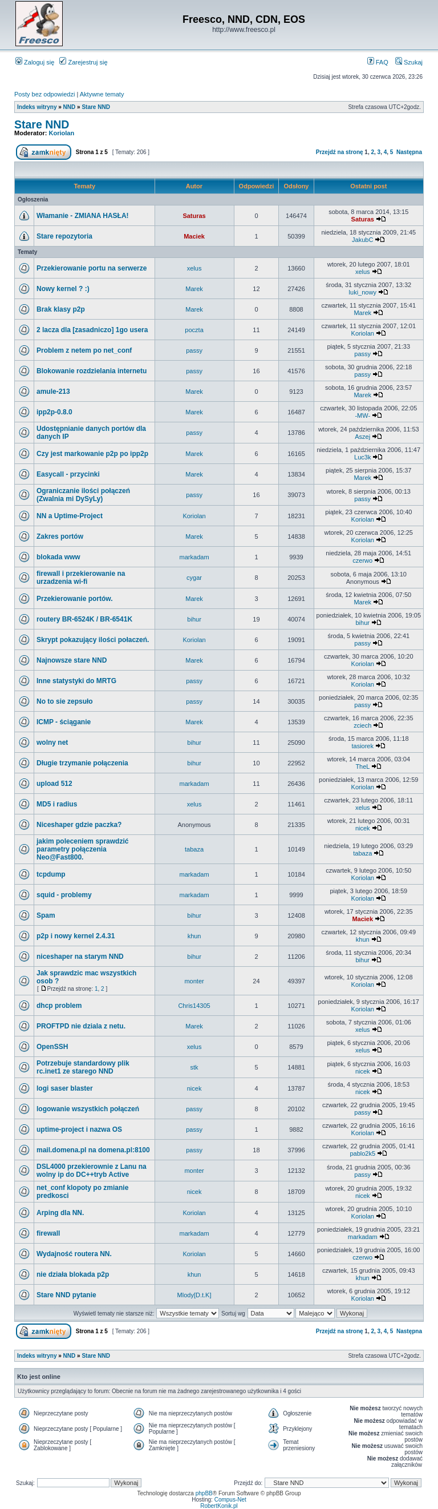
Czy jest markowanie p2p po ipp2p (92, 454)
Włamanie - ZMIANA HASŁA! (82, 216)
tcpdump (51, 874)
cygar (194, 577)
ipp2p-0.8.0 (54, 412)
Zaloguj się (34, 62)
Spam (45, 915)
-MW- (362, 415)
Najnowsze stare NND (71, 660)
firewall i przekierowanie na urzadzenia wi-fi (80, 578)
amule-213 (53, 392)
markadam (194, 557)
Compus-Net (230, 1499)
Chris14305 (194, 1005)
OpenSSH (52, 1047)
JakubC (362, 239)
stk (194, 1067)
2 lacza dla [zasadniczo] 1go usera (92, 330)
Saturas (193, 215)
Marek (194, 288)
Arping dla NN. (60, 1213)
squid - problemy (64, 895)
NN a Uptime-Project (69, 516)
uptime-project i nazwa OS (79, 1129)
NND (69, 107)
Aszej (362, 436)
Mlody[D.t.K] (194, 1295)
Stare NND (96, 107)
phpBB (204, 1493)
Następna (409, 152)
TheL (362, 766)
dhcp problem (59, 1006)
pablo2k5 (362, 1153)
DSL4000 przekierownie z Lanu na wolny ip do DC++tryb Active (91, 1171)
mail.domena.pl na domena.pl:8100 (93, 1150)
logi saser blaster (64, 1088)
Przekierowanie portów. (74, 599)
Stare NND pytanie (66, 1295)
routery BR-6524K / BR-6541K (84, 619)
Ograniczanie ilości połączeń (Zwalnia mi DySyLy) (83, 495)
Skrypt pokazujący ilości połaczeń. (92, 640)
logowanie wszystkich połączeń (87, 1109)
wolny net (52, 743)
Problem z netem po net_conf (84, 350)
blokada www (58, 557)
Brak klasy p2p (60, 309)
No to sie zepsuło (64, 701)
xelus (194, 268)
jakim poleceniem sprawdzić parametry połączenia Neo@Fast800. (82, 849)
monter (194, 981)
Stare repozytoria (64, 236)
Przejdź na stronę (339, 152)
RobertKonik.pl (219, 1506)
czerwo (362, 560)
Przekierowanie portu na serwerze (91, 268)
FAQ (377, 62)
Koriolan (62, 133)
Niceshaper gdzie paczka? (78, 825)
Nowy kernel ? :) (63, 289)
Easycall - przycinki (68, 474)
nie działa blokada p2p (72, 1274)
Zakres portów (59, 536)
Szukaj (409, 62)
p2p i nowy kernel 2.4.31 (75, 936)
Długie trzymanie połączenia (82, 763)
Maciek (194, 236)
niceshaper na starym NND (80, 957)
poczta (194, 329)
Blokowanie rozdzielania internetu (91, 371)
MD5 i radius (56, 804)
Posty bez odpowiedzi (44, 94)
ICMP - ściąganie (63, 722)
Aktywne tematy (102, 94)
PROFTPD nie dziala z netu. (80, 1026)
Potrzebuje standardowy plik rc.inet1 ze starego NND (82, 1067)
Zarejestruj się (83, 62)
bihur (194, 619)
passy (194, 350)
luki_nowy (362, 292)
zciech (362, 725)
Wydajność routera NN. (74, 1254)
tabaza (194, 849)
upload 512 (54, 784)
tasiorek (362, 746)
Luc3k (362, 457)
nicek (362, 828)
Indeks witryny (36, 107)
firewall (48, 1233)
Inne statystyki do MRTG (76, 681)
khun (194, 936)
